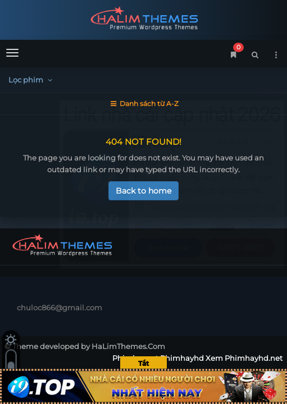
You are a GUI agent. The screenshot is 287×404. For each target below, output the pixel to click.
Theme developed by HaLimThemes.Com (88, 346)
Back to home (143, 191)
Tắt (143, 363)
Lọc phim (31, 79)
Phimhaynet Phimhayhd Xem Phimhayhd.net (143, 18)
